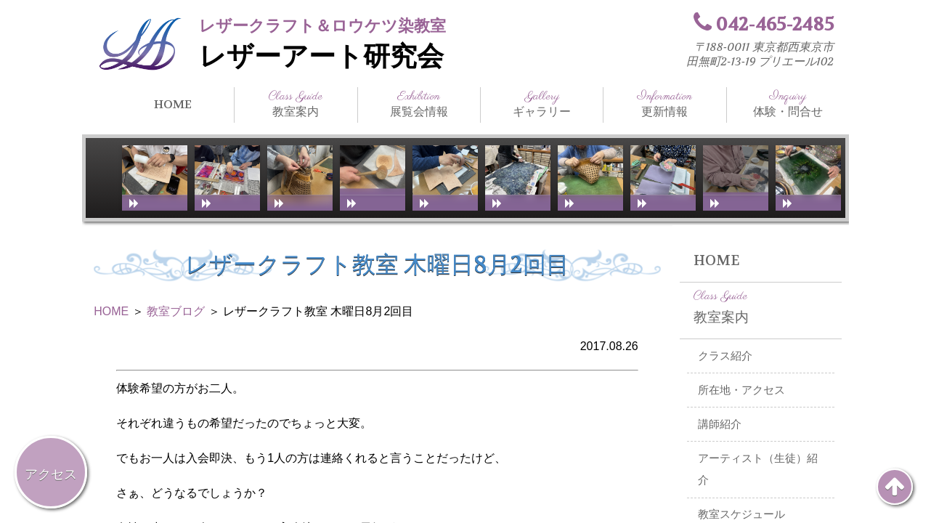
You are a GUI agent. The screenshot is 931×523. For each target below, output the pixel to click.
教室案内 (295, 104)
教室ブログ (176, 311)
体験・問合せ (788, 104)
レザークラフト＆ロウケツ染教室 (322, 25)
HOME (173, 104)
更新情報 (664, 104)
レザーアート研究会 (321, 56)
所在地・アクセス (741, 390)
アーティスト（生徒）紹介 (758, 469)
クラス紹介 (725, 356)
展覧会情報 (419, 104)
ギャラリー (542, 104)
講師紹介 (719, 424)
